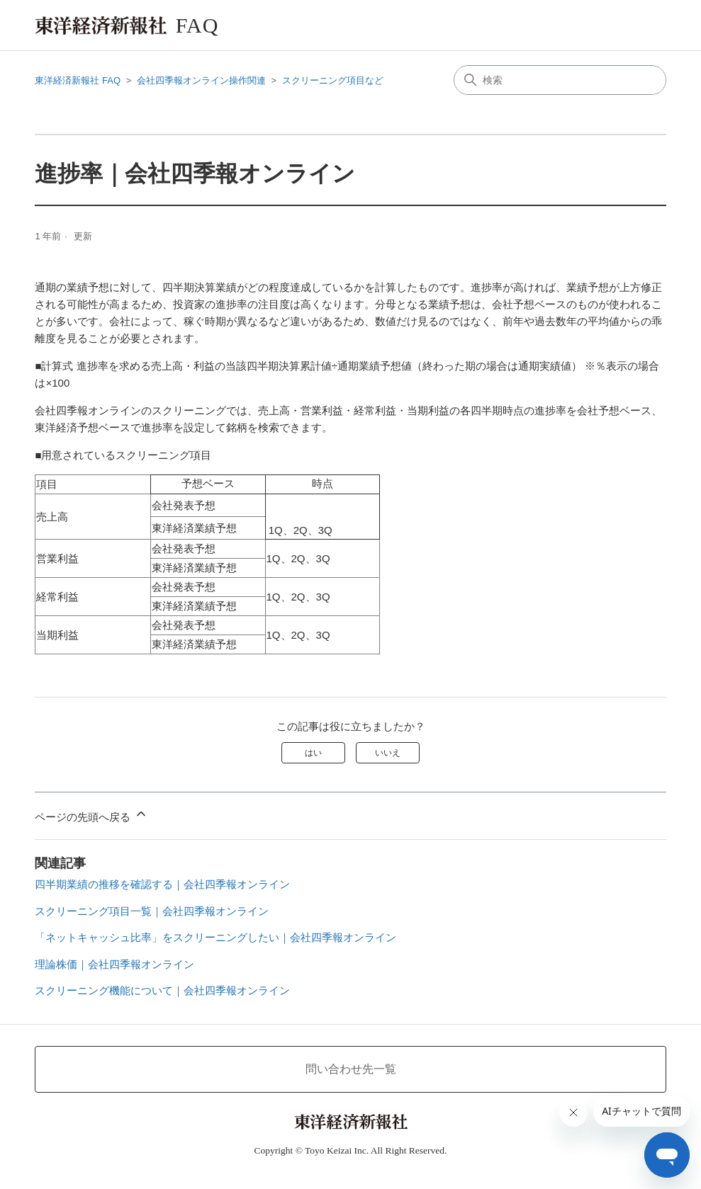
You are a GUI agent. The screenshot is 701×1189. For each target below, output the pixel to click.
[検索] (560, 80)
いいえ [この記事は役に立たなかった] (387, 753)
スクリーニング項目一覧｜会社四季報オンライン (152, 911)
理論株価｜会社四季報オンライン (114, 964)
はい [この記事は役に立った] (313, 753)
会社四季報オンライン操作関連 (201, 80)
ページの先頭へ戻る (91, 815)
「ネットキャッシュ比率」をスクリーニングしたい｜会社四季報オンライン (215, 937)
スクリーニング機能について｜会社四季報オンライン (162, 990)
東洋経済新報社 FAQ (77, 80)
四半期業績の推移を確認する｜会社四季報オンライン (162, 884)
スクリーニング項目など (332, 80)
